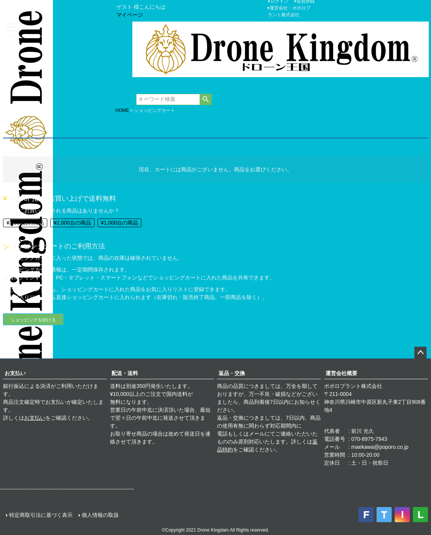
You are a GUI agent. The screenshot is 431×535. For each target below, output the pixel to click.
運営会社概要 (341, 373)
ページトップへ (420, 353)
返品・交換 (232, 373)
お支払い (15, 373)
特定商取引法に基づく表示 (41, 515)
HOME (122, 110)
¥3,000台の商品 (25, 223)
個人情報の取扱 (100, 515)
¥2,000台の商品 (72, 223)
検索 (205, 99)
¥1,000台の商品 (119, 223)
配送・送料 (125, 373)
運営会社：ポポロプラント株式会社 (289, 11)
